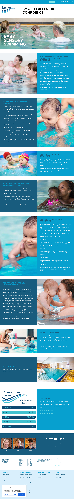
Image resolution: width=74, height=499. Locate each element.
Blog (4, 480)
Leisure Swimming (60, 474)
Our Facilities (6, 474)
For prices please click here (46, 410)
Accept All (21, 494)
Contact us (39, 459)
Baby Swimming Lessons (26, 474)
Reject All (14, 494)
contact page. (43, 89)
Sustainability (59, 477)
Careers (5, 477)
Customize (7, 494)
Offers (39, 480)
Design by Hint (57, 465)
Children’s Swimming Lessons (27, 482)
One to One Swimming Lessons (27, 485)
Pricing (39, 477)
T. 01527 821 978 (64, 2)
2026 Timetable (42, 474)
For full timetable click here (46, 413)
